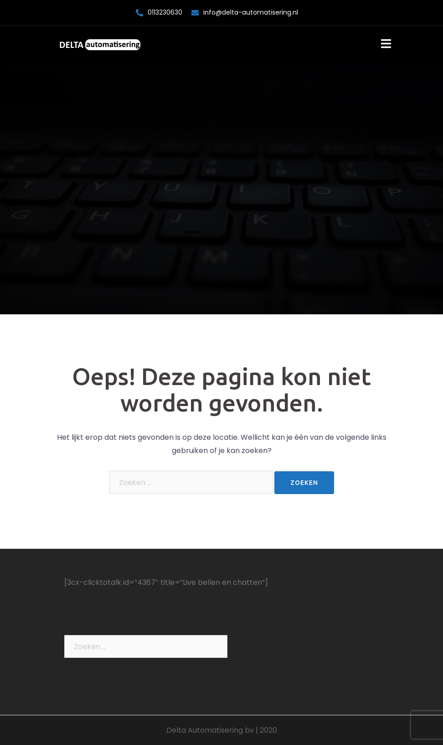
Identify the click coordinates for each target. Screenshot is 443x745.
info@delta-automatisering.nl (250, 12)
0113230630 (165, 12)
